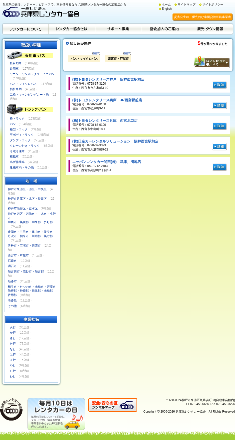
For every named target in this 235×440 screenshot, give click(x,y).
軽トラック (17, 118)
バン (13, 124)
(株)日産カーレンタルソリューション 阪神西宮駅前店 (115, 141)
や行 (13, 365)
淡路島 (12, 300)
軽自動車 (16, 63)
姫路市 (12, 281)
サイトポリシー (212, 4)
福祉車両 (16, 89)
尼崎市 (12, 261)
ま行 (13, 360)
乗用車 (14, 68)
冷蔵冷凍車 (17, 151)
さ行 (13, 338)
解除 (96, 53)
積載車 (14, 156)
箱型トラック (19, 129)
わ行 (13, 376)
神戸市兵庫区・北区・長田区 (27, 198)
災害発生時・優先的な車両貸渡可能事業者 (202, 17)
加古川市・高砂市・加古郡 (26, 271)
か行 (13, 332)
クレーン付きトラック (25, 145)
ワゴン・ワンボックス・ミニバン (32, 74)
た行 (13, 343)
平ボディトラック (22, 135)
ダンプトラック (20, 140)
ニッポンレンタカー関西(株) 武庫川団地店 (106, 162)
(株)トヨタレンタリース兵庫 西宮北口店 (105, 121)
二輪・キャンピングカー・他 (29, 94)
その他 (12, 306)
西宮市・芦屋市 (18, 255)
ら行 (13, 371)
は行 (13, 354)
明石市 (12, 266)
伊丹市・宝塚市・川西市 (24, 245)
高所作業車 (17, 162)
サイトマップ (187, 4)
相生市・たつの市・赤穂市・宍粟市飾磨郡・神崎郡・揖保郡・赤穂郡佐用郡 (32, 291)
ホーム (166, 4)
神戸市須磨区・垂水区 (23, 208)
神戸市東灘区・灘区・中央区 (27, 189)
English (167, 8)
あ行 (13, 327)
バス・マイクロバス (23, 84)
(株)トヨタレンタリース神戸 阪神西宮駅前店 (108, 79)
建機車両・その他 (22, 167)
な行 (13, 349)
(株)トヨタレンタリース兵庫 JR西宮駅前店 (107, 100)
